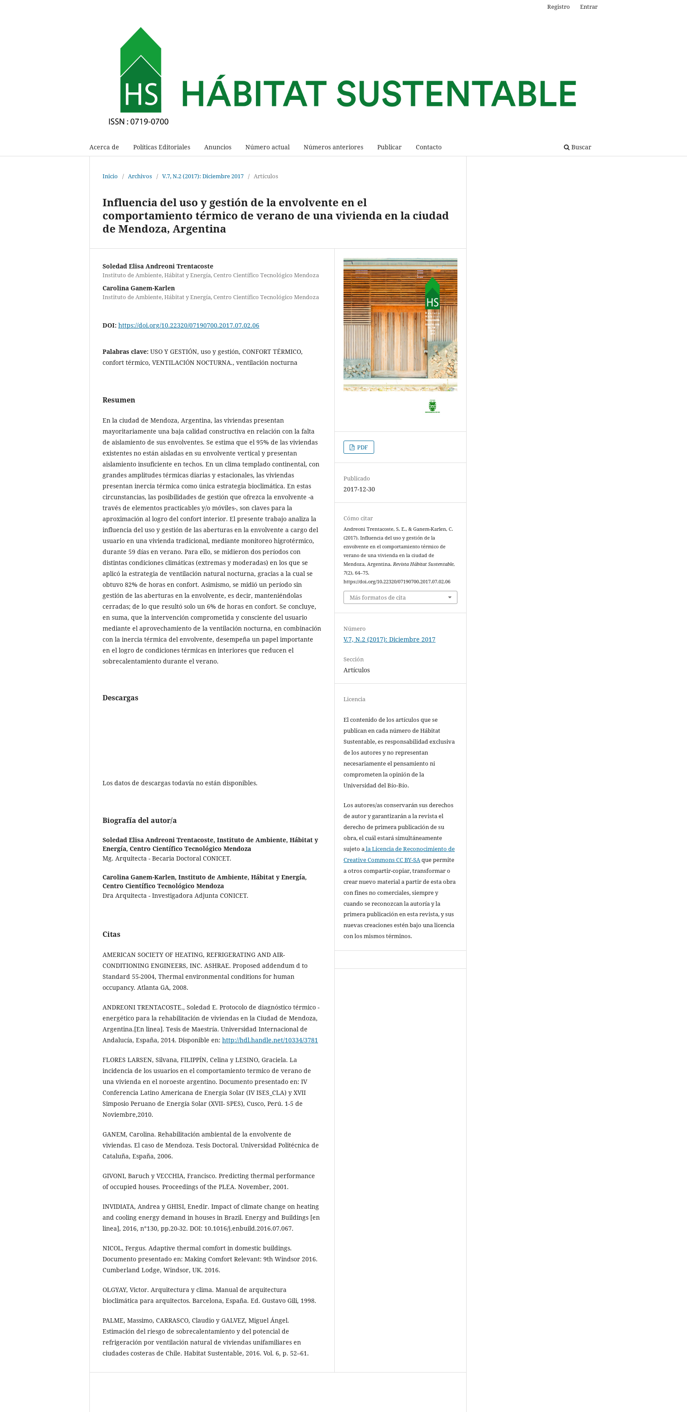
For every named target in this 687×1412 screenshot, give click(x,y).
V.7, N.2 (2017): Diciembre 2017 (203, 176)
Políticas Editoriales (161, 147)
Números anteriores (333, 147)
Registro (558, 7)
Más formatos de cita (378, 597)
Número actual (267, 147)
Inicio (110, 176)
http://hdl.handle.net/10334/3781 (270, 1040)
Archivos (140, 176)
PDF (362, 447)
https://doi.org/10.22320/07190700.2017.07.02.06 (188, 325)
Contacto (429, 147)
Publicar (389, 147)
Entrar (589, 7)
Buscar (577, 147)
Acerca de (104, 147)
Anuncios (217, 147)
